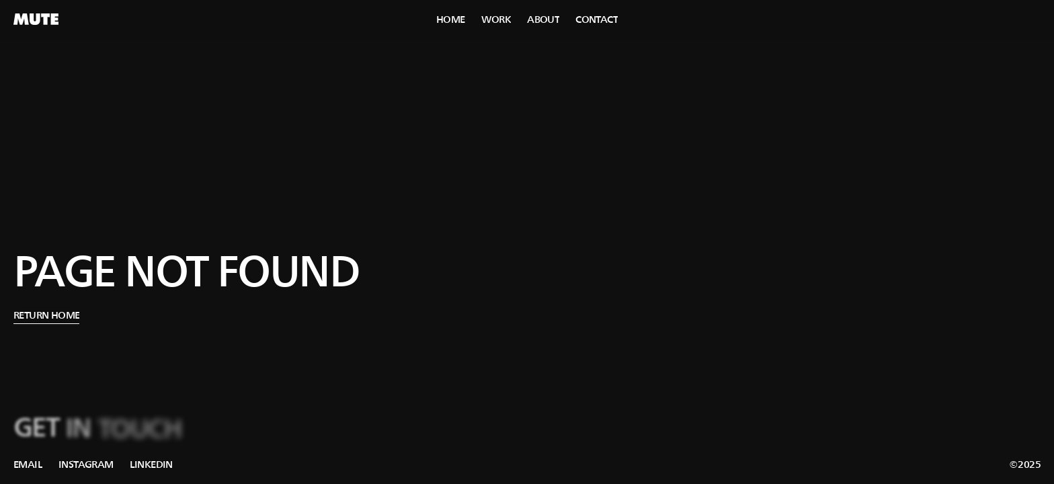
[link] (27, 464)
